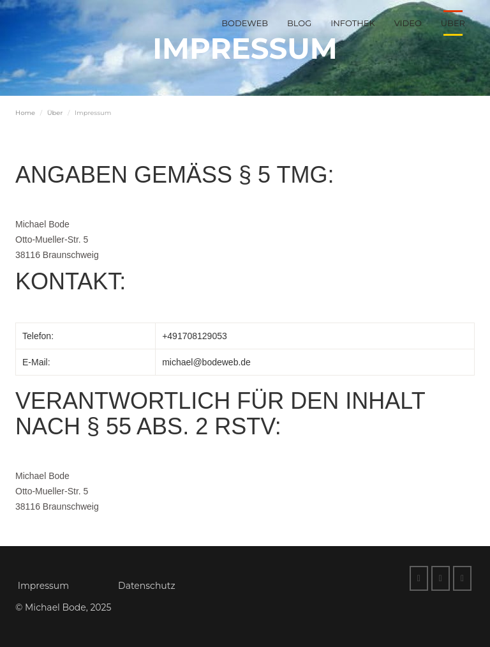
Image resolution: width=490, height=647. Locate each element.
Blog (299, 23)
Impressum (43, 585)
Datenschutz (146, 585)
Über (453, 23)
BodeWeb (244, 23)
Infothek (352, 23)
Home (25, 113)
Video (408, 23)
